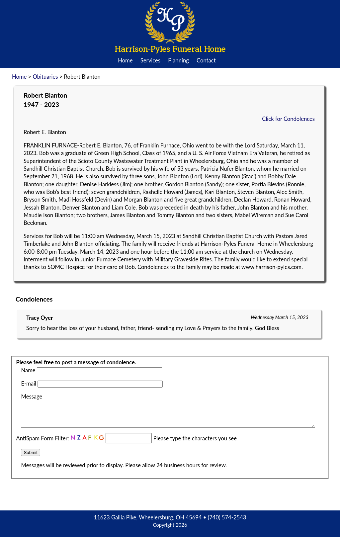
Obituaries (45, 76)
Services (150, 60)
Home (125, 60)
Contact (206, 60)
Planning (178, 60)
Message (31, 396)
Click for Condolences (288, 119)
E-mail (28, 383)
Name (28, 370)
